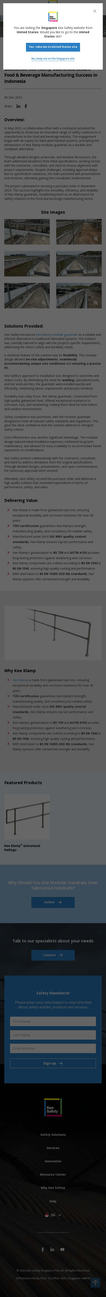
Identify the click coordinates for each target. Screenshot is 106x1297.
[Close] (95, 11)
